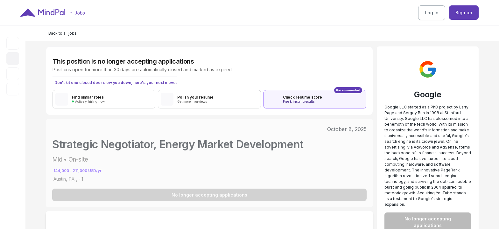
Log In (432, 12)
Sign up (463, 12)
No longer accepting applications (209, 195)
